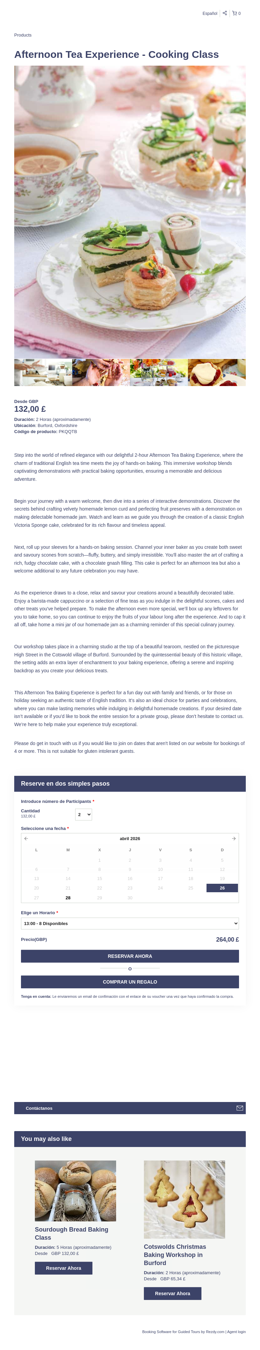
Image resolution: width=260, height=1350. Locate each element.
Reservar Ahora (130, 956)
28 (68, 897)
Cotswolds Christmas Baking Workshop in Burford (175, 1254)
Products (22, 35)
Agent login (236, 1332)
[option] (43, 372)
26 (222, 888)
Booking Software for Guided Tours (171, 1332)
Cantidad (48, 813)
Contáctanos (39, 1108)
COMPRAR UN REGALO (130, 982)
